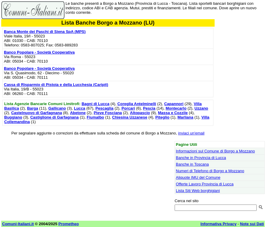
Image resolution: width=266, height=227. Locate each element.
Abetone (78, 113)
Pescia (149, 108)
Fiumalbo (95, 117)
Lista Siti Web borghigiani (198, 190)
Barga (32, 108)
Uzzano (201, 108)
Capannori (173, 104)
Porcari (128, 108)
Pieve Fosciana (108, 113)
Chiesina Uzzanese (129, 117)
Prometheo (68, 224)
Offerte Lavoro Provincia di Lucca (205, 184)
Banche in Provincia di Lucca (201, 157)
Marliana (185, 117)
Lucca (79, 108)
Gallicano (57, 108)
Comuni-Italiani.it (18, 224)
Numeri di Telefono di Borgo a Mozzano (210, 171)
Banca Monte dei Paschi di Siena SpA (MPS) (45, 31)
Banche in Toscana (192, 164)
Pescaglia (105, 108)
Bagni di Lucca (95, 104)
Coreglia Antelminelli (137, 104)
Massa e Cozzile (173, 113)
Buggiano (13, 117)
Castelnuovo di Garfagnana (36, 113)
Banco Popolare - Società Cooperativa (39, 52)
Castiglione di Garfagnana (54, 117)
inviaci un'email (191, 133)
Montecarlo (176, 108)
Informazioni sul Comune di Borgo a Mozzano (215, 151)
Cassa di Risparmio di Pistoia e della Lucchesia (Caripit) (56, 84)
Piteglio (162, 117)
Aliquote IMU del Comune (198, 177)
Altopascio (140, 113)
